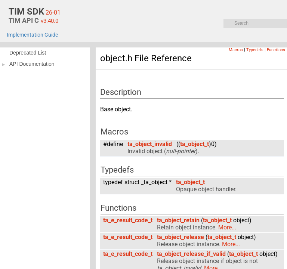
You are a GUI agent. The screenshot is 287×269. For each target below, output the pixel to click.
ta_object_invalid (149, 144)
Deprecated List (27, 53)
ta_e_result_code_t (127, 220)
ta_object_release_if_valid (191, 253)
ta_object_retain (178, 220)
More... (227, 227)
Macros (236, 49)
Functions (276, 49)
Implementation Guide (32, 35)
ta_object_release (180, 237)
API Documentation (32, 64)
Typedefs (254, 49)
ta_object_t (194, 144)
